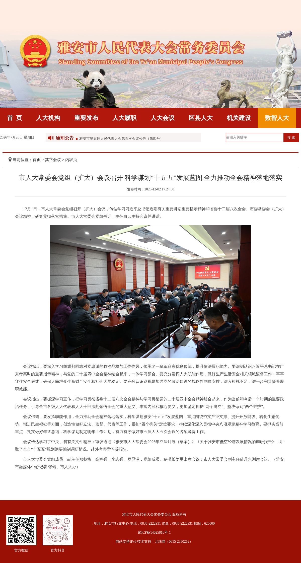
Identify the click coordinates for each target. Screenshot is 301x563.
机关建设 (239, 118)
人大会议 (162, 118)
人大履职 (124, 118)
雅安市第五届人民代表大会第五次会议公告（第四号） (121, 139)
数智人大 (277, 118)
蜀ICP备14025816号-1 (154, 532)
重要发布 (86, 118)
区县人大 (201, 118)
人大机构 (48, 118)
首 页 (14, 118)
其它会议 (53, 160)
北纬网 (160, 541)
